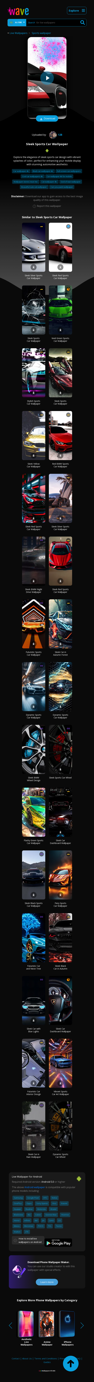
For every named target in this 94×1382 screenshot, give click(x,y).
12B (55, 134)
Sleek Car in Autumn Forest (60, 653)
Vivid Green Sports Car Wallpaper (60, 339)
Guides (47, 1362)
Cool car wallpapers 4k (32, 176)
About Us (27, 1358)
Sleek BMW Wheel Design (33, 779)
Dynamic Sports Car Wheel (60, 1155)
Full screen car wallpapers (69, 171)
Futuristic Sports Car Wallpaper (34, 653)
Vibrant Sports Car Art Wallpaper (60, 1093)
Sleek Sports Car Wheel (60, 777)
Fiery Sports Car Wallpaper (60, 904)
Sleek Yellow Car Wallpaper (33, 465)
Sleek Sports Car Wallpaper (33, 339)
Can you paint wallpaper (62, 187)
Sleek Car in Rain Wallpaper (33, 1155)
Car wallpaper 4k (21, 171)
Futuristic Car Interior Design (33, 1093)
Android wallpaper (34, 1187)
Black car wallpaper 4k (43, 171)
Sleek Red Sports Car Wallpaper (60, 277)
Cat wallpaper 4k (49, 181)
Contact (16, 1358)
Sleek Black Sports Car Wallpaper (34, 904)
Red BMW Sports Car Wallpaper (60, 465)
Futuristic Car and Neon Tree (33, 967)
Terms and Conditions (45, 1358)
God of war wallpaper (71, 181)
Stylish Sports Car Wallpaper (33, 402)
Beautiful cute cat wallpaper (34, 187)
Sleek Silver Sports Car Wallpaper (33, 277)
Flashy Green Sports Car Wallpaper (33, 842)
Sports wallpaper (41, 33)
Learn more (47, 1282)
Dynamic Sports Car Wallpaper (33, 716)
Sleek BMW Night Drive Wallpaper (33, 590)
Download (47, 119)
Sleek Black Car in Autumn (60, 967)
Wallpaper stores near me (26, 181)
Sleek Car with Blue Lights (33, 1030)
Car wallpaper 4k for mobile (59, 176)
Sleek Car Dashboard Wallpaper (60, 842)
